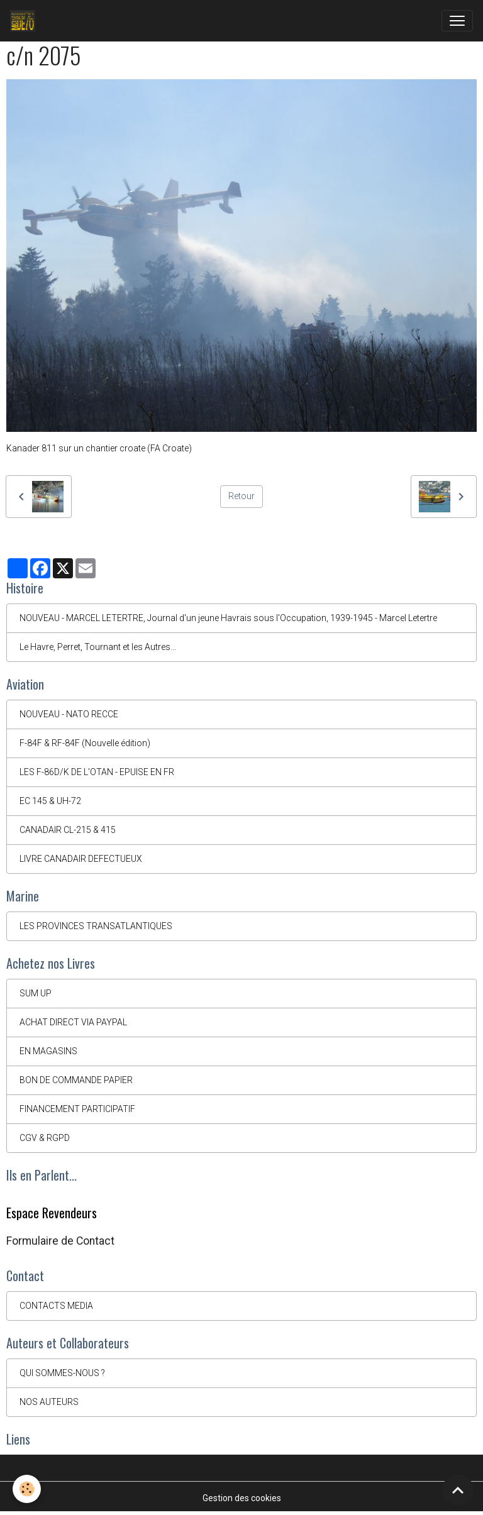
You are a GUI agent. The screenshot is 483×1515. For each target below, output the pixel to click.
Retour (241, 496)
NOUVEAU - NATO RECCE (68, 714)
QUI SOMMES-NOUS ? (62, 1373)
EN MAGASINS (48, 1051)
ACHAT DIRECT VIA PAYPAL (73, 1022)
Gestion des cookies (242, 1498)
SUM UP (35, 993)
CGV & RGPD (44, 1138)
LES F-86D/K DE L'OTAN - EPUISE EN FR (96, 772)
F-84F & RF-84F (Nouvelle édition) (84, 743)
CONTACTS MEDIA (56, 1306)
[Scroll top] (458, 1490)
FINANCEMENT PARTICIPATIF (77, 1109)
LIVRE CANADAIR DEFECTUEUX (80, 859)
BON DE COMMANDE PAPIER (76, 1080)
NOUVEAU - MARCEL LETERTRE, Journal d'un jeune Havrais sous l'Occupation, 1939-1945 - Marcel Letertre (228, 618)
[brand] (25, 20)
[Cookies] (27, 1489)
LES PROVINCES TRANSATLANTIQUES (95, 926)
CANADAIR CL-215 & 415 (67, 830)
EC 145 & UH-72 (50, 801)
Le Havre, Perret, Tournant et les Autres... (97, 647)
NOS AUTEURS (49, 1402)
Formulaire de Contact (60, 1241)
